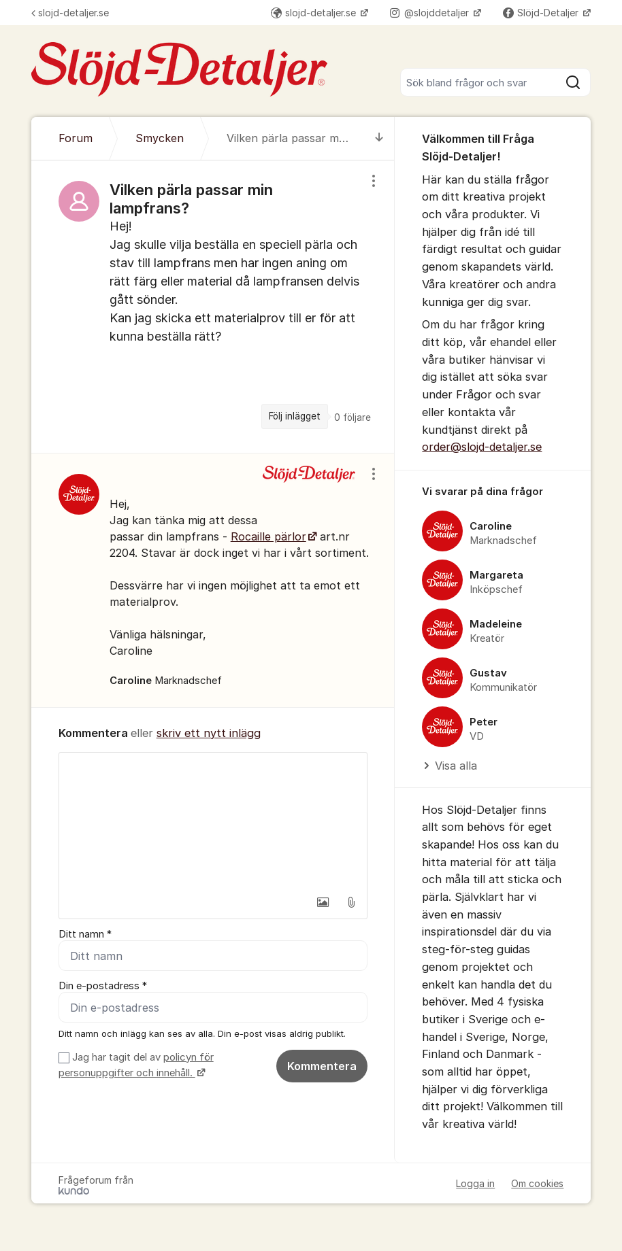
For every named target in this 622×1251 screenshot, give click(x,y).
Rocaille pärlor (268, 536)
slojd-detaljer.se (70, 12)
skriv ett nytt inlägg (209, 733)
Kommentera (322, 1066)
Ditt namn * (85, 934)
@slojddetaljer (431, 12)
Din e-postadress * (103, 986)
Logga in (475, 1183)
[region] (213, 306)
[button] (322, 902)
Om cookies (537, 1183)
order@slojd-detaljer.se (482, 446)
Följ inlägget (295, 416)
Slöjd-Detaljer (542, 12)
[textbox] (213, 821)
